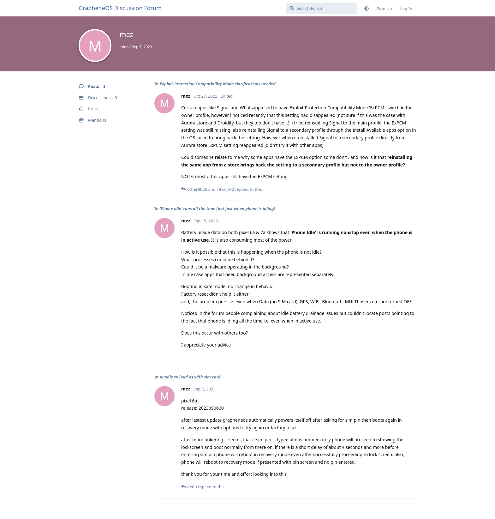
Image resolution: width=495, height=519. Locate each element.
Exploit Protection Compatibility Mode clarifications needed (218, 84)
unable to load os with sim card (190, 377)
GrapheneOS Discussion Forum (120, 8)
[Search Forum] (321, 8)
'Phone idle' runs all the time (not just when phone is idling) (217, 208)
